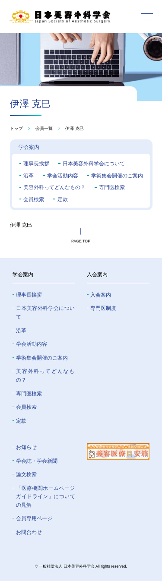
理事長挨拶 (36, 164)
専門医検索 (112, 187)
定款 (62, 199)
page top (80, 242)
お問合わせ (29, 532)
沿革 (28, 176)
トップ (16, 128)
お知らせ (26, 447)
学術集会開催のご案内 (117, 176)
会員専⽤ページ (34, 518)
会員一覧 (44, 128)
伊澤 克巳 (74, 128)
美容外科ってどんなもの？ (54, 187)
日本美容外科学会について (94, 164)
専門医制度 (103, 308)
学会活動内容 (62, 176)
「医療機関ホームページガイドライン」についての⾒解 (45, 496)
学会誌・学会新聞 (36, 461)
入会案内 (100, 295)
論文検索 (26, 474)
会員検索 (33, 199)
